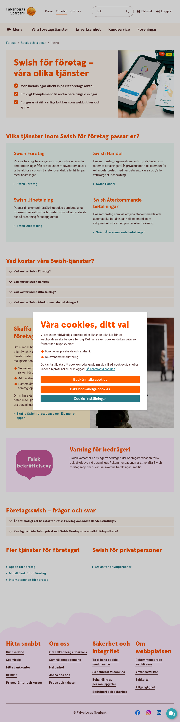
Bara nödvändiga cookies (90, 389)
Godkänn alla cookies (90, 379)
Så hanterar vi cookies (100, 369)
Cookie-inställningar (90, 398)
